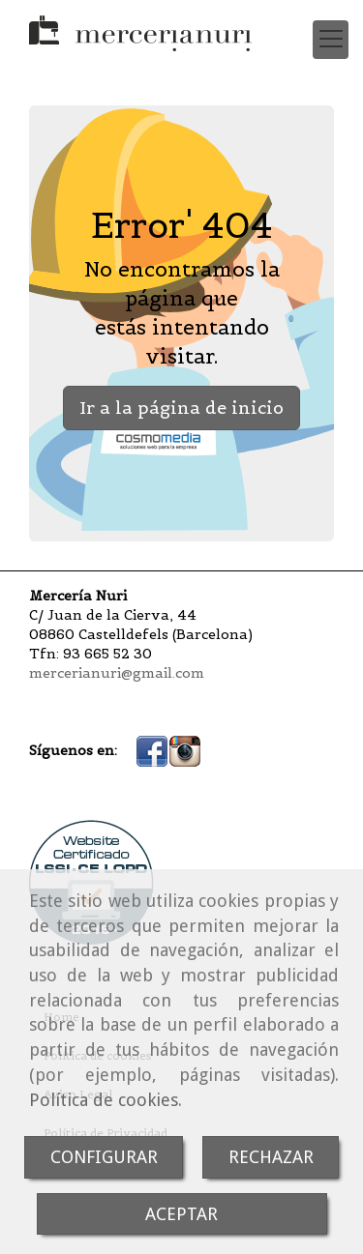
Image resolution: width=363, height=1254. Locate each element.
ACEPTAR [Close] (181, 1214)
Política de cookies (103, 1100)
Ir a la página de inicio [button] (181, 407)
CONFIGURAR (104, 1157)
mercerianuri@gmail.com (116, 673)
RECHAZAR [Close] (271, 1157)
